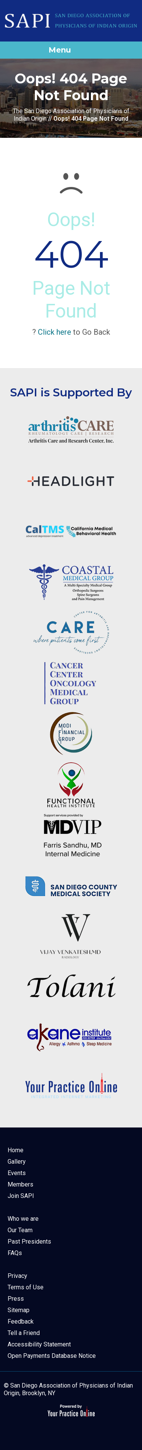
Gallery (17, 1161)
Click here (54, 332)
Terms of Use (26, 1287)
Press (16, 1298)
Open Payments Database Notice (52, 1355)
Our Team (20, 1230)
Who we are (23, 1218)
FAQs (15, 1253)
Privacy (17, 1275)
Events (17, 1173)
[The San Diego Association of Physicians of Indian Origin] (71, 20)
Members (20, 1184)
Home (15, 1150)
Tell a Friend (24, 1333)
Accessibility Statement (39, 1344)
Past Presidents (29, 1241)
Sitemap (19, 1310)
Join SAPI (21, 1195)
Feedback (21, 1321)
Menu (69, 50)
